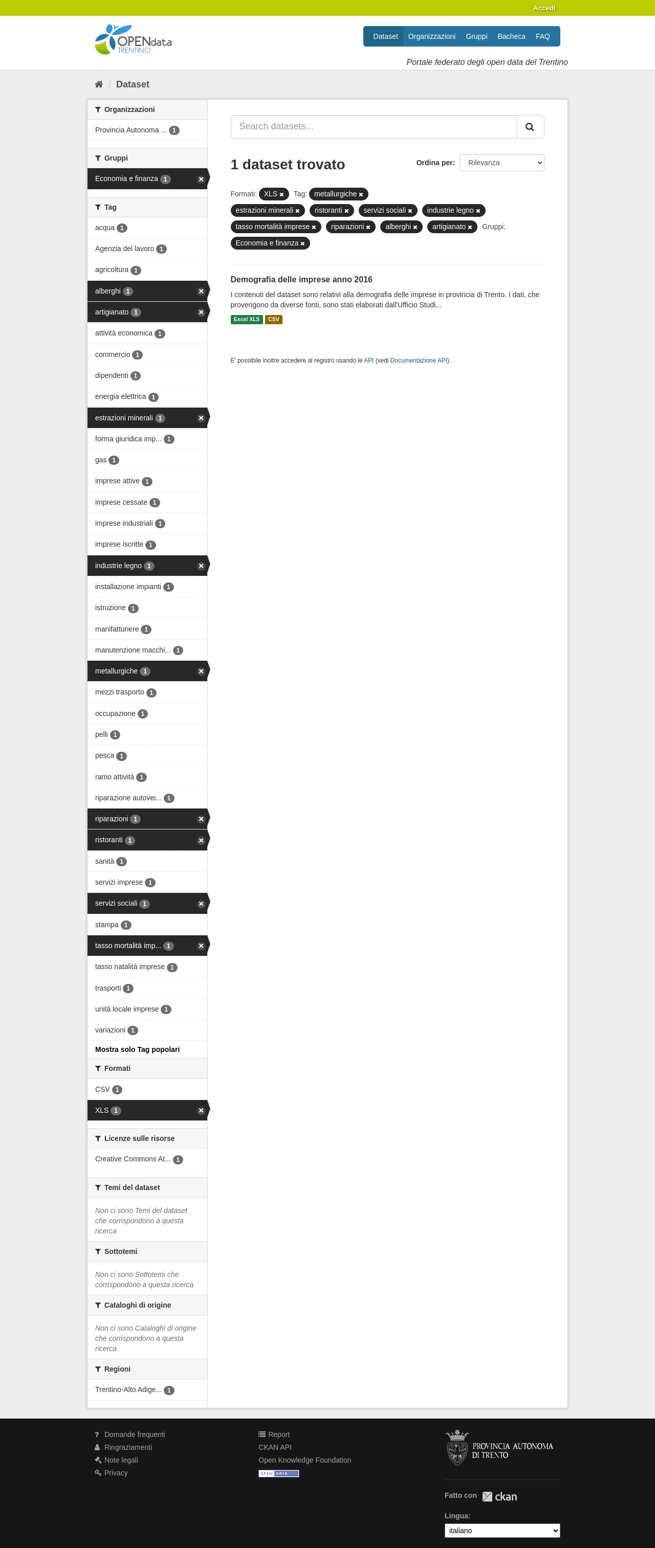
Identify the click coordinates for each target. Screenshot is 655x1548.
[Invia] (530, 127)
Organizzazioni (432, 36)
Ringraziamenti (123, 1447)
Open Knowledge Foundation (304, 1460)
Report (274, 1434)
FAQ (543, 36)
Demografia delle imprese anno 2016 (302, 279)
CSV (273, 320)
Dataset (386, 36)
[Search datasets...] (374, 127)
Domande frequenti (130, 1434)
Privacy (111, 1473)
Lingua (456, 1516)
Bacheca (512, 36)
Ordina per (435, 163)
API (369, 360)
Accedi (544, 8)
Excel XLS (247, 320)
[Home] (99, 84)
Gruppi (476, 36)
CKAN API (275, 1447)
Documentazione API (418, 360)
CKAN (499, 1496)
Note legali (116, 1460)
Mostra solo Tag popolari (137, 1049)
